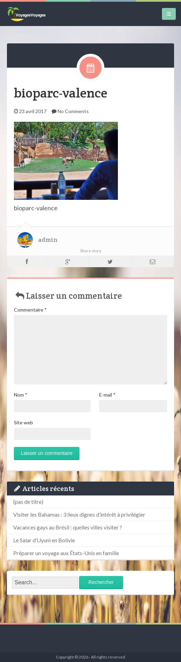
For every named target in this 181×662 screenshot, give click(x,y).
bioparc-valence (60, 92)
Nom (20, 395)
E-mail (107, 395)
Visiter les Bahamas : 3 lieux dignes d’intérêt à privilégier (79, 514)
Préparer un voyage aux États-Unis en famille (66, 553)
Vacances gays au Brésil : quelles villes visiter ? (67, 527)
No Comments (73, 111)
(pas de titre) (28, 501)
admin (48, 240)
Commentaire (30, 310)
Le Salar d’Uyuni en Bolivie (44, 540)
